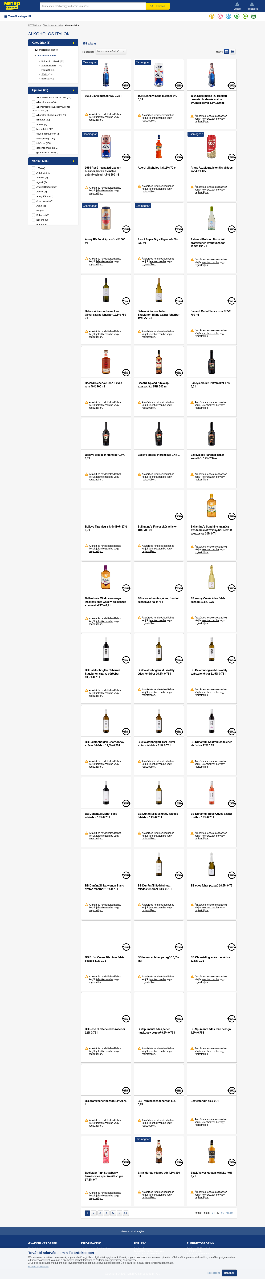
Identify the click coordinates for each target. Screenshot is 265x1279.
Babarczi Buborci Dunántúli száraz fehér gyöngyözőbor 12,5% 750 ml (207, 243)
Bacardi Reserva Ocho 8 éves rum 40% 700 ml (103, 385)
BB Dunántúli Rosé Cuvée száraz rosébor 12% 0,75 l (211, 815)
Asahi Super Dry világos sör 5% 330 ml (157, 241)
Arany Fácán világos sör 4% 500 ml (105, 241)
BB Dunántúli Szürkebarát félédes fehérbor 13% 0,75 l (155, 887)
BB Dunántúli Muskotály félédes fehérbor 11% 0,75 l (158, 815)
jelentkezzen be (104, 117)
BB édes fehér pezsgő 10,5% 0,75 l (211, 887)
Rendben (229, 1273)
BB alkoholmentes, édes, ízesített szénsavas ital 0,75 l (158, 600)
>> (126, 1213)
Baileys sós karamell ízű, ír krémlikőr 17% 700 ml (207, 456)
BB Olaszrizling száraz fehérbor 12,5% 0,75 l (210, 959)
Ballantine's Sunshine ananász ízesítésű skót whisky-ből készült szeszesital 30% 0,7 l (211, 530)
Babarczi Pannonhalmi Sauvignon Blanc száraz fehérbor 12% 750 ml (158, 315)
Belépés (237, 6)
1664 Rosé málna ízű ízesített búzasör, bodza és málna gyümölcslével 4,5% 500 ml (103, 171)
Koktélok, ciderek (51, 61)
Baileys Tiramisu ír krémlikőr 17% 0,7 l (106, 528)
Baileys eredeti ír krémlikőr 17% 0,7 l (105, 456)
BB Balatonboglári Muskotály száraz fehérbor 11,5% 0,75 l (208, 672)
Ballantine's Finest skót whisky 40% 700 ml (157, 528)
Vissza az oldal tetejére (132, 1231)
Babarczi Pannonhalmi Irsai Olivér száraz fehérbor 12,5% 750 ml (105, 315)
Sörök (45, 74)
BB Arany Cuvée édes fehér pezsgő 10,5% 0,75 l (207, 600)
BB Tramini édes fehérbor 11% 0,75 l (157, 1102)
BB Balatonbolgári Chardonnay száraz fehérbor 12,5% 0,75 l (104, 743)
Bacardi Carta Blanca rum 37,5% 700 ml (210, 313)
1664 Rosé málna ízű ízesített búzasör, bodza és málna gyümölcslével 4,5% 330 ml (208, 99)
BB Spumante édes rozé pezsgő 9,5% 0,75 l (210, 1031)
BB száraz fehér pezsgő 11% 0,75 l (106, 1102)
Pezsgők (46, 70)
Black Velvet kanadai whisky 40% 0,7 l (211, 1174)
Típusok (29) (40, 90)
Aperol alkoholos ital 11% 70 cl (157, 167)
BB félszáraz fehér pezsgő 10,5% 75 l (158, 959)
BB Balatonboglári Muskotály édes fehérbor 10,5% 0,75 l (156, 672)
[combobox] (111, 51)
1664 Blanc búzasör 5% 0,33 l (103, 95)
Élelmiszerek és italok (53, 25)
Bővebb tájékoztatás (38, 1266)
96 (222, 1213)
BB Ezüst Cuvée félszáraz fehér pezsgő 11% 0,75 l (104, 959)
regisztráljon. (96, 119)
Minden (229, 1213)
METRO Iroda (34, 25)
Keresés (157, 6)
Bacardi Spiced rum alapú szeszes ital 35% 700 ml (154, 385)
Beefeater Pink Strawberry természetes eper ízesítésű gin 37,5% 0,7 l (104, 1176)
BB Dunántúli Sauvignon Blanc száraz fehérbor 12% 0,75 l (104, 887)
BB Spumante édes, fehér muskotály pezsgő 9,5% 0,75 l (156, 1031)
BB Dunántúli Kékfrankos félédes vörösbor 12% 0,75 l (211, 743)
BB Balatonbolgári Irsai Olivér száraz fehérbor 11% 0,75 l (156, 743)
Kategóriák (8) (41, 42)
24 (213, 1213)
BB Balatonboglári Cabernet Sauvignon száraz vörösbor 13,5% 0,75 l (102, 674)
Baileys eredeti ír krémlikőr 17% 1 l (159, 456)
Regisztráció (252, 6)
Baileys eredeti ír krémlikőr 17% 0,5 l (210, 385)
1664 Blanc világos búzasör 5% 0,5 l (157, 97)
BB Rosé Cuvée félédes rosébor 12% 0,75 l (105, 1031)
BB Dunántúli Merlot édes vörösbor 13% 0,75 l (101, 815)
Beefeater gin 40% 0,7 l (204, 1100)
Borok (45, 78)
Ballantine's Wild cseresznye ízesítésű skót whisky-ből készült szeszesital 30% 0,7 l (105, 602)
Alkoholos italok (47, 55)
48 (218, 1213)
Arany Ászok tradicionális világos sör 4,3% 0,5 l (211, 169)
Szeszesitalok (49, 65)
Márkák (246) (40, 160)
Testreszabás (213, 1273)
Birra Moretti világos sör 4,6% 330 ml (159, 1174)
